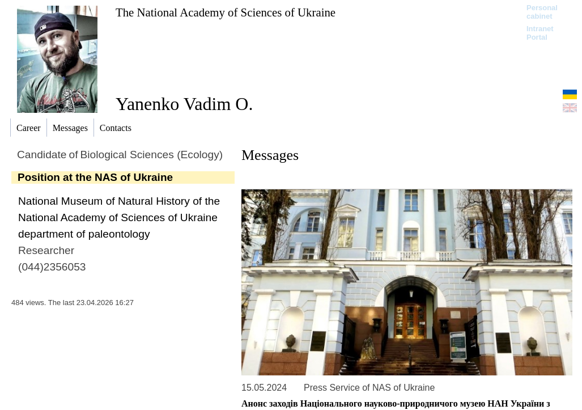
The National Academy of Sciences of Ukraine (225, 12)
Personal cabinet (542, 11)
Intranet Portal (540, 32)
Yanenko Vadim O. (184, 104)
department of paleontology (84, 234)
